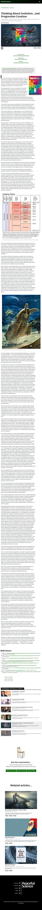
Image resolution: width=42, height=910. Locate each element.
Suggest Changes (21, 770)
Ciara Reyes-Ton (8, 811)
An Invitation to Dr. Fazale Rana (18, 691)
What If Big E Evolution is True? (21, 59)
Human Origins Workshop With (22, 707)
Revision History (31, 770)
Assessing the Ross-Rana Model (18, 699)
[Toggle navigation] (39, 2)
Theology (14, 815)
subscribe (17, 883)
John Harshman (5, 22)
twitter (17, 890)
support (17, 893)
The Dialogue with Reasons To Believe (21, 62)
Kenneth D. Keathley (9, 866)
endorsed (9, 68)
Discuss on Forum (11, 770)
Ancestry (6, 870)
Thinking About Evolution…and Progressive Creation (22, 723)
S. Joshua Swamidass (15, 692)
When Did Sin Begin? (10, 865)
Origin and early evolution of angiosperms (14, 670)
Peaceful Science (6, 1)
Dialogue (35, 47)
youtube (17, 888)
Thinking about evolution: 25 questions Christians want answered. (28, 667)
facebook (17, 885)
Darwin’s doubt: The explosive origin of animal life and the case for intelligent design (20, 662)
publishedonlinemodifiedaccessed (6, 678)
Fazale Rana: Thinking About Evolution (21, 55)
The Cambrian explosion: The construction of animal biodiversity (21, 658)
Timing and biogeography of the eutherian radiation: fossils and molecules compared (22, 653)
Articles (12, 7)
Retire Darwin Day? (10, 837)
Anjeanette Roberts (15, 732)
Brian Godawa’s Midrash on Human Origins (16, 810)
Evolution (39, 47)
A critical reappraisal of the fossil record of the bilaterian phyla (20, 655)
